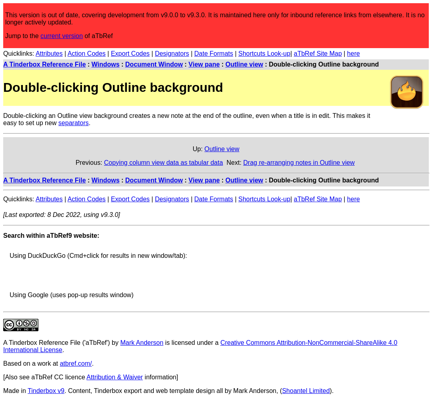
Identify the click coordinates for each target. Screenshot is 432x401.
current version (61, 35)
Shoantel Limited (306, 390)
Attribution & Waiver (114, 377)
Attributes (49, 53)
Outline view (244, 64)
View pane (204, 64)
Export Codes (130, 53)
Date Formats (213, 53)
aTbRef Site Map (318, 53)
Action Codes (87, 53)
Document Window (154, 64)
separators (73, 122)
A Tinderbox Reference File (44, 64)
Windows (106, 64)
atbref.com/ (76, 363)
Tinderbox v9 (46, 390)
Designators (172, 53)
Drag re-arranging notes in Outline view (299, 162)
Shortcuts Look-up (264, 53)
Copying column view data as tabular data (163, 162)
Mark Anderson (141, 342)
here (353, 53)
